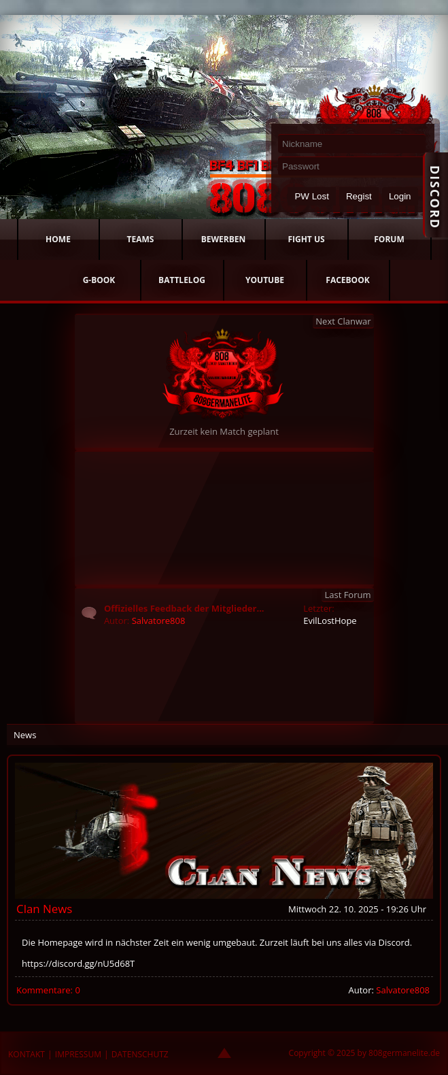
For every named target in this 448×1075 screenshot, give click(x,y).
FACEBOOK (347, 280)
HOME (58, 239)
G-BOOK (99, 280)
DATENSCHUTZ (140, 1054)
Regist (359, 196)
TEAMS (140, 239)
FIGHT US (306, 239)
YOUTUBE (264, 280)
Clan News (44, 908)
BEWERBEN (223, 239)
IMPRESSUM (78, 1054)
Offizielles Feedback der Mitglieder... (184, 608)
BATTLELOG (181, 280)
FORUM (389, 239)
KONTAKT (26, 1054)
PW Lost (311, 196)
